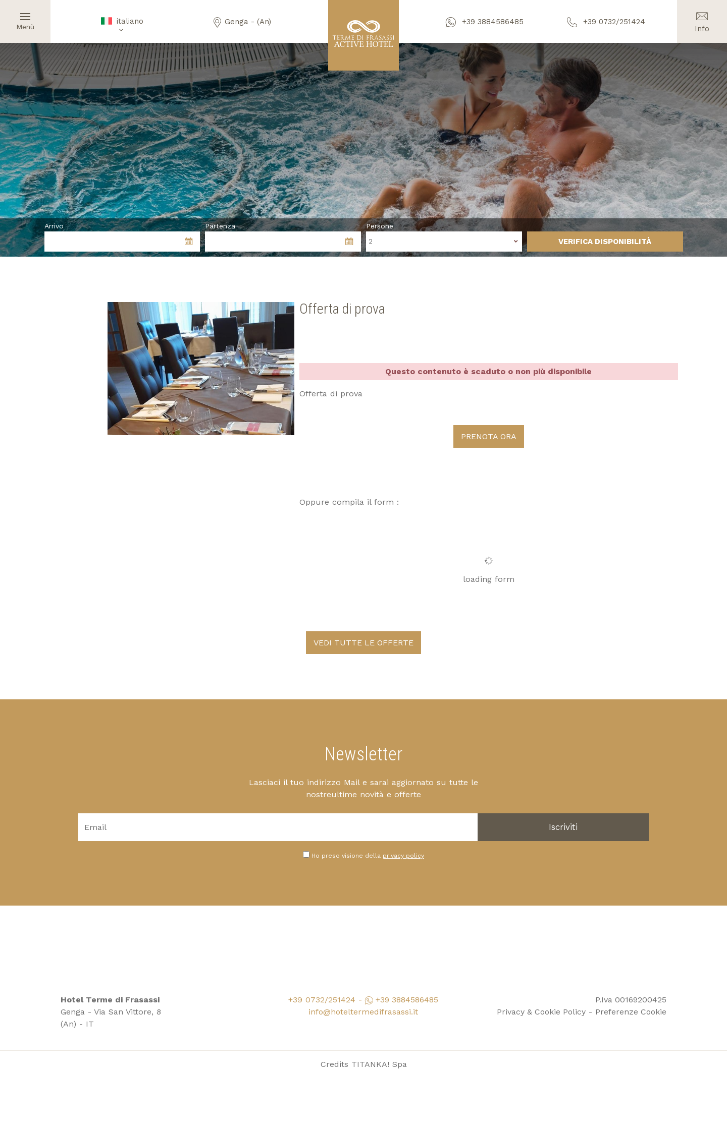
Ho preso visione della (367, 854)
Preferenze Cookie (630, 1010)
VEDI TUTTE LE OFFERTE (363, 641)
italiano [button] (121, 25)
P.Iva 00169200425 (630, 998)
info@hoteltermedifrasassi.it (363, 1010)
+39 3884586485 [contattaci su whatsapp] (485, 21)
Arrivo (54, 226)
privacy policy (403, 854)
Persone (379, 226)
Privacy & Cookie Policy (542, 1010)
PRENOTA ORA (488, 436)
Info (702, 16)
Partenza (220, 226)
